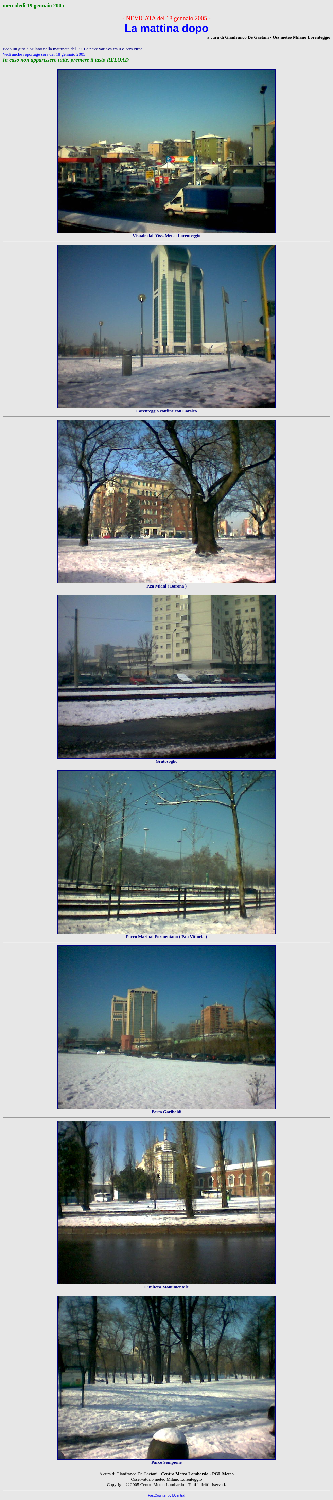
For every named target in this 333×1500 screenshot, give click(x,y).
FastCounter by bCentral (166, 1495)
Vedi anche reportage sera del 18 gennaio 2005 (44, 54)
